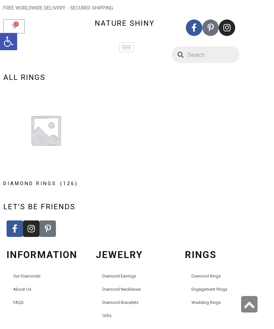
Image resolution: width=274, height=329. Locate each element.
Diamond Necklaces (121, 289)
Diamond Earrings (119, 276)
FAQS (18, 302)
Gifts (107, 315)
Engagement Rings (209, 289)
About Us (22, 289)
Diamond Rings (206, 276)
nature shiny (125, 23)
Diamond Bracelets (120, 302)
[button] (8, 41)
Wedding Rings (206, 302)
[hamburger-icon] (126, 47)
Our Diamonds (26, 276)
